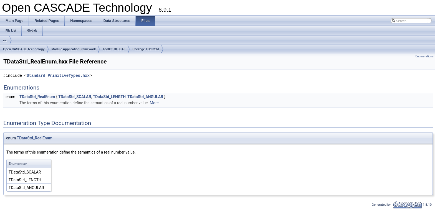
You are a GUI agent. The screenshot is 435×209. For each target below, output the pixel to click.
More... (156, 103)
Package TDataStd (146, 49)
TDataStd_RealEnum (37, 97)
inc (5, 40)
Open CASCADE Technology (24, 49)
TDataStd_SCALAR (74, 97)
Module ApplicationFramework (74, 49)
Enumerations (424, 56)
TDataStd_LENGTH (109, 97)
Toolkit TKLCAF (114, 49)
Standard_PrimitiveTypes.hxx (58, 75)
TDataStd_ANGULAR (145, 97)
